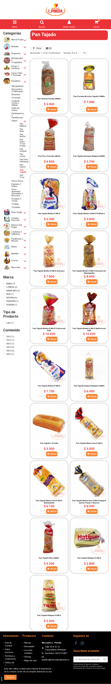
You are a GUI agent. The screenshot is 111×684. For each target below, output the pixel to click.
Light (10, 323)
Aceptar (10, 677)
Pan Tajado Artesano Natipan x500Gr (89, 156)
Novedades (29, 646)
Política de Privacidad (9, 664)
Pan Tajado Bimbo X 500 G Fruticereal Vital (49, 329)
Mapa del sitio (30, 660)
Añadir (52, 109)
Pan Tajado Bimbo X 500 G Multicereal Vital (89, 329)
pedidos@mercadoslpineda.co (55, 659)
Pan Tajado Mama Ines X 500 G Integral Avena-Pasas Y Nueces (89, 502)
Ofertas (27, 657)
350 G (10, 340)
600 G (10, 354)
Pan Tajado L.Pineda (49, 443)
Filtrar (37, 48)
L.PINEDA (11, 287)
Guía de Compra (8, 644)
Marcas (27, 643)
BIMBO (10, 284)
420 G (10, 347)
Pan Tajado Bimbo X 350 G (49, 213)
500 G (10, 351)
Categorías (12, 33)
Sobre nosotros (9, 651)
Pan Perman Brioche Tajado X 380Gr (89, 96)
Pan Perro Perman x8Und (49, 156)
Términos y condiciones (10, 657)
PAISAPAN (12, 301)
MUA (10, 294)
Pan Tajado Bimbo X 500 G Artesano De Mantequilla (89, 272)
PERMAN (11, 305)
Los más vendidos (28, 651)
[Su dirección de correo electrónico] (87, 659)
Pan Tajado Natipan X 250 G (89, 558)
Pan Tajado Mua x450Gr (49, 558)
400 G (10, 344)
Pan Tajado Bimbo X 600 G (49, 386)
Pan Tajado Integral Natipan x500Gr (89, 386)
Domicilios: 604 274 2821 (56, 653)
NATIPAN (11, 298)
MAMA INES (13, 291)
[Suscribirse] (104, 659)
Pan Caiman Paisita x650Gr (49, 99)
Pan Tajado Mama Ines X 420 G (89, 443)
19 (85, 53)
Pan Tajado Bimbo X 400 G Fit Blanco (89, 213)
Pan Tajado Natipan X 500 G (49, 615)
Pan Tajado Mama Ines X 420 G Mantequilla (49, 502)
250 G (10, 337)
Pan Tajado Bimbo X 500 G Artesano (49, 271)
